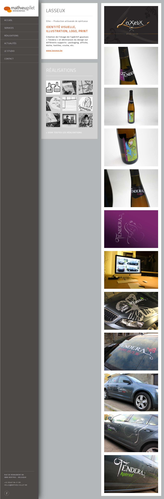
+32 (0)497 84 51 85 (12, 482)
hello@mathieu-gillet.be (15, 485)
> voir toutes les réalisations (64, 132)
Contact (9, 58)
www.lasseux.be (54, 50)
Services (9, 27)
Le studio (9, 50)
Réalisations (11, 35)
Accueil (8, 20)
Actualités (10, 43)
